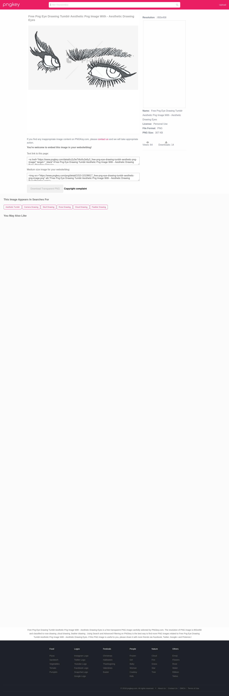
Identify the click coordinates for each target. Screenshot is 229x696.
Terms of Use (193, 688)
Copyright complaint (75, 188)
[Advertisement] (66, 111)
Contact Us (172, 688)
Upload (222, 5)
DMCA (182, 688)
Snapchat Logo (81, 672)
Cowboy (133, 672)
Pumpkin (53, 672)
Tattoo (175, 676)
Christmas (107, 656)
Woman (133, 668)
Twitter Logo (79, 660)
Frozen (133, 656)
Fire (153, 660)
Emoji (174, 656)
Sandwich (54, 660)
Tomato (53, 668)
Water (175, 668)
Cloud (154, 656)
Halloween (107, 660)
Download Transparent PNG (45, 188)
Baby (132, 664)
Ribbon (175, 672)
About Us (162, 688)
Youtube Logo (80, 664)
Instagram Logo (81, 656)
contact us (103, 139)
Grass (154, 664)
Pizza (52, 656)
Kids (132, 676)
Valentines (107, 668)
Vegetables (55, 664)
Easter (106, 672)
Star (153, 668)
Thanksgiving (109, 664)
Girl (131, 660)
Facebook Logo (81, 668)
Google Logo (80, 676)
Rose (174, 664)
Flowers (175, 660)
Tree (154, 672)
